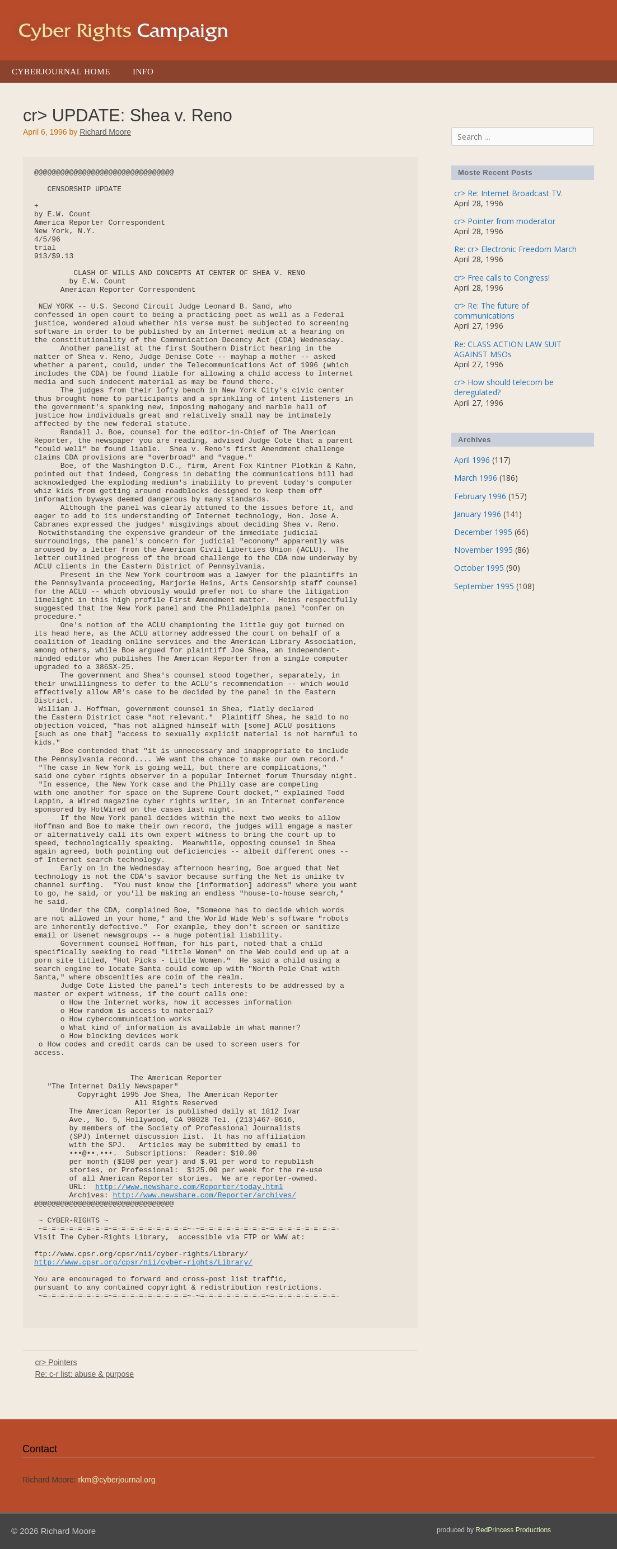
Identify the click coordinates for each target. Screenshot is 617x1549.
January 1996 (477, 514)
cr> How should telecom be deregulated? (504, 387)
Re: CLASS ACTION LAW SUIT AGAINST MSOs (508, 349)
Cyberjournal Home (61, 71)
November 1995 (483, 549)
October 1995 (479, 567)
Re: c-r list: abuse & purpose (84, 1374)
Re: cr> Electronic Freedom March (515, 249)
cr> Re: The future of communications (491, 310)
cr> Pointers (56, 1362)
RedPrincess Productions (513, 1530)
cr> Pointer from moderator (504, 221)
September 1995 (484, 586)
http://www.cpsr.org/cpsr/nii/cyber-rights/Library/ (143, 1262)
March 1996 (475, 477)
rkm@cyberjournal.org (117, 1479)
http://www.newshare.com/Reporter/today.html (189, 1187)
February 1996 (480, 496)
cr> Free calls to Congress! (502, 277)
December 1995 (483, 532)
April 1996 (472, 459)
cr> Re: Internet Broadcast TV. (508, 193)
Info (143, 71)
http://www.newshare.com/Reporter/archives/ (204, 1195)
